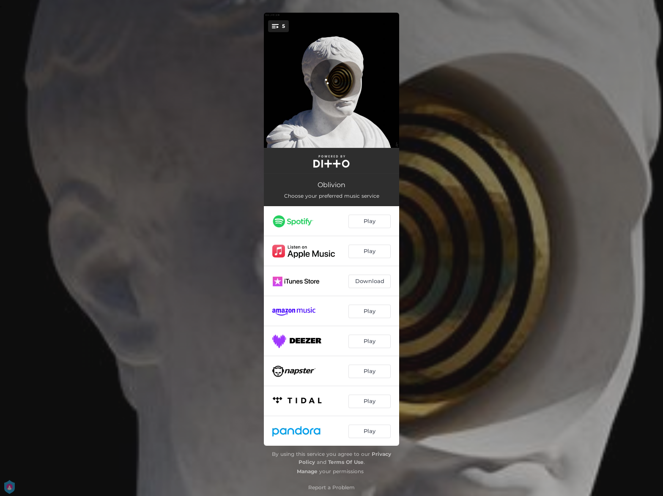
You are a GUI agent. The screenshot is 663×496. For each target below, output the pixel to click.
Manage (307, 471)
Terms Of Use (346, 462)
